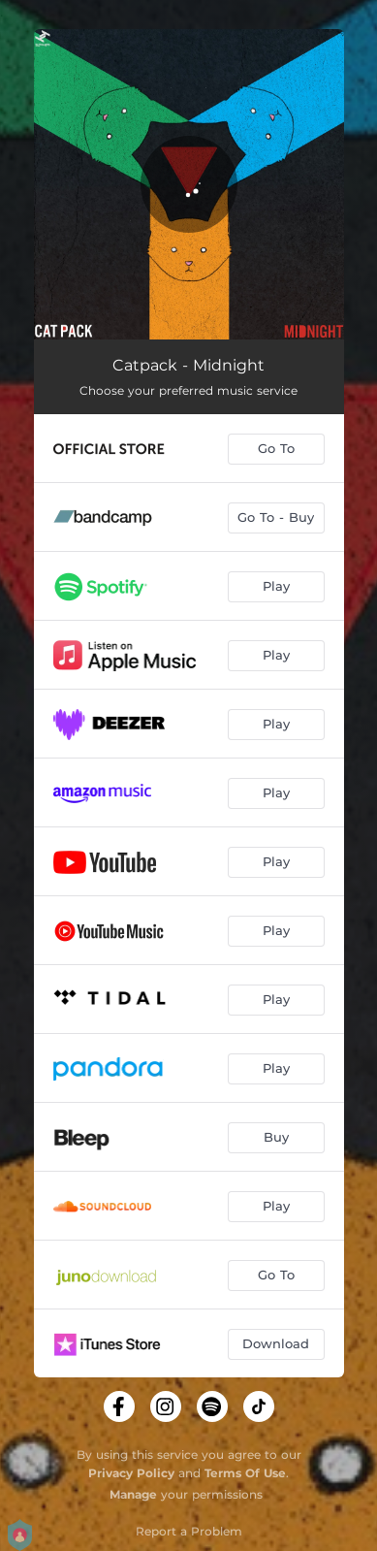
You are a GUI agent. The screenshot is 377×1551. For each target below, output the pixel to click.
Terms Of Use (245, 1473)
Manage (133, 1494)
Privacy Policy (131, 1473)
